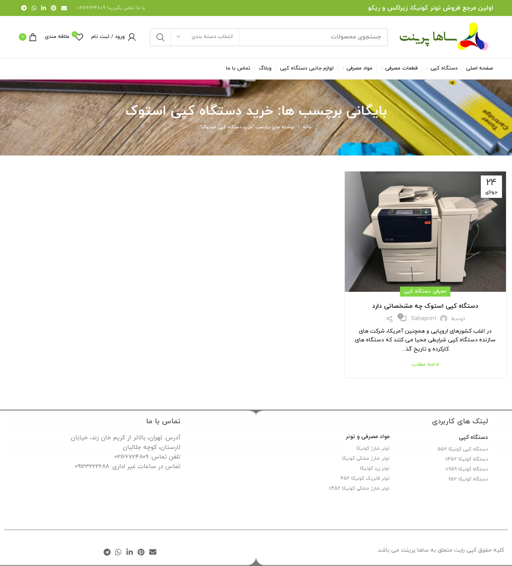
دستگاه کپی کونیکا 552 (463, 449)
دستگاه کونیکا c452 (466, 459)
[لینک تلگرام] (24, 8)
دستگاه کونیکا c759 (467, 469)
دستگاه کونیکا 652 (468, 479)
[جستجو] (269, 37)
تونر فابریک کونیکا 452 (365, 478)
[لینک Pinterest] (53, 8)
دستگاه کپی (473, 437)
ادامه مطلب (425, 364)
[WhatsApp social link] (34, 8)
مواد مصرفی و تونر (368, 436)
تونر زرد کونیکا (375, 468)
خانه (307, 127)
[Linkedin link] (43, 8)
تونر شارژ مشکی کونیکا (366, 458)
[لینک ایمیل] (64, 8)
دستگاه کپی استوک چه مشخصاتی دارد (425, 306)
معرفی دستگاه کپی (425, 291)
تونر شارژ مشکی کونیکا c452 (359, 488)
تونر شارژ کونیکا (373, 448)
